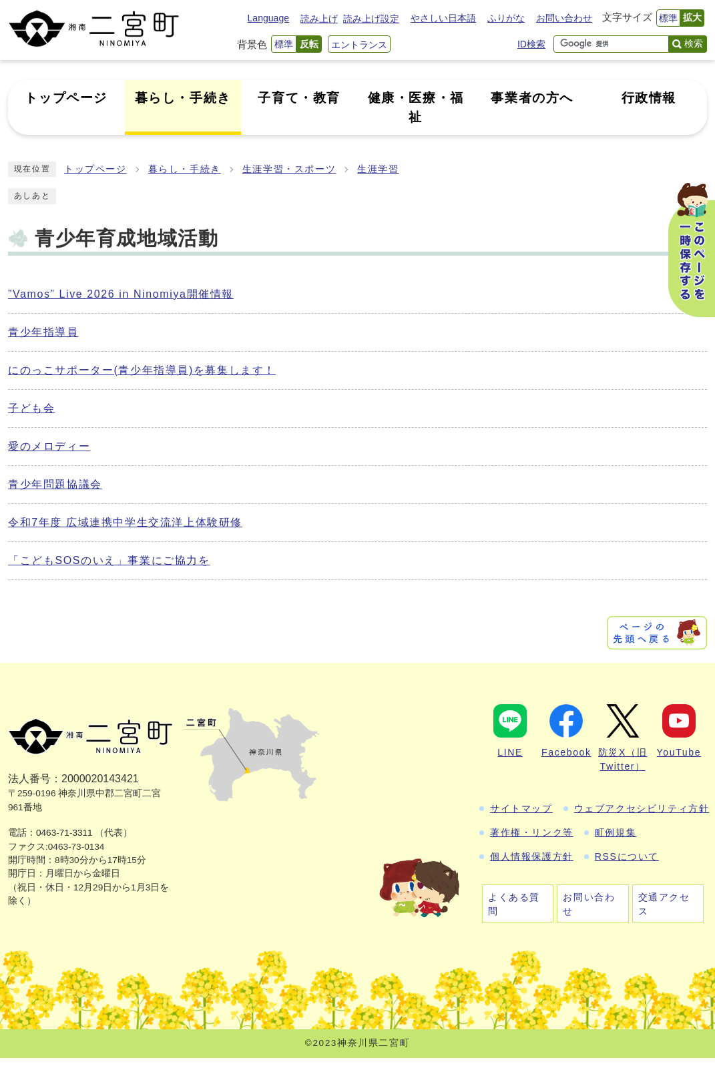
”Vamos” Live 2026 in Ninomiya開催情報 (121, 294)
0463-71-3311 (64, 833)
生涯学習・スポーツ (289, 169)
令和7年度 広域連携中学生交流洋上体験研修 (125, 522)
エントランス (359, 44)
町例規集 (615, 832)
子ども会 (31, 408)
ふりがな (506, 18)
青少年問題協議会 (55, 484)
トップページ (95, 169)
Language (268, 18)
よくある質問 (514, 904)
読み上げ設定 (371, 18)
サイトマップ (521, 808)
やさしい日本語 (443, 18)
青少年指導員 (43, 332)
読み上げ (319, 18)
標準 (668, 18)
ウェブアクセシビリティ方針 (642, 808)
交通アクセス (664, 904)
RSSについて (627, 856)
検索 (693, 43)
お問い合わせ (564, 18)
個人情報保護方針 (531, 856)
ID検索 (531, 44)
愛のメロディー (49, 446)
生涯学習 (378, 169)
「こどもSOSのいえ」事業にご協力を (109, 560)
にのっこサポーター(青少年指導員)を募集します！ (142, 370)
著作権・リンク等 (531, 832)
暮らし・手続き (184, 169)
